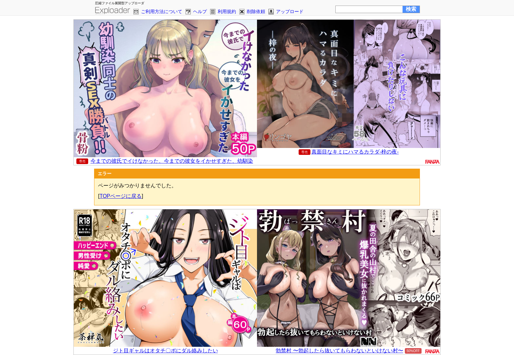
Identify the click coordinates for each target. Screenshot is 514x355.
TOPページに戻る (121, 196)
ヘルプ (200, 11)
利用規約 (227, 11)
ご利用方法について (161, 11)
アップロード (290, 11)
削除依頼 (256, 11)
